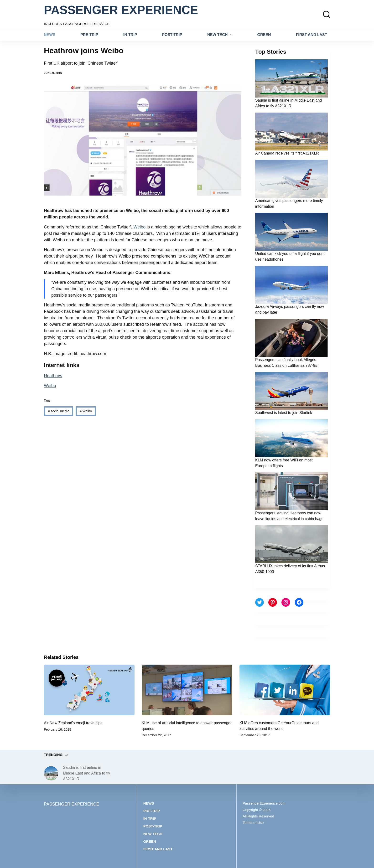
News (49, 35)
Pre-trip (89, 35)
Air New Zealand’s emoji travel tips (73, 723)
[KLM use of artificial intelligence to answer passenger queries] (187, 690)
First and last (311, 35)
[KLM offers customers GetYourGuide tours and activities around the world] (284, 690)
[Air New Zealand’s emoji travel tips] (89, 690)
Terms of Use (253, 823)
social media (58, 411)
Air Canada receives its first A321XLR (287, 153)
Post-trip (172, 35)
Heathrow (53, 375)
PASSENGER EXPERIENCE (121, 10)
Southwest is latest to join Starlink (283, 413)
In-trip (130, 35)
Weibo (140, 227)
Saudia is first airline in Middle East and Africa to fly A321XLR (86, 773)
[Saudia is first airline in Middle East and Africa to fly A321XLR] (51, 773)
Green (264, 35)
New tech (220, 35)
